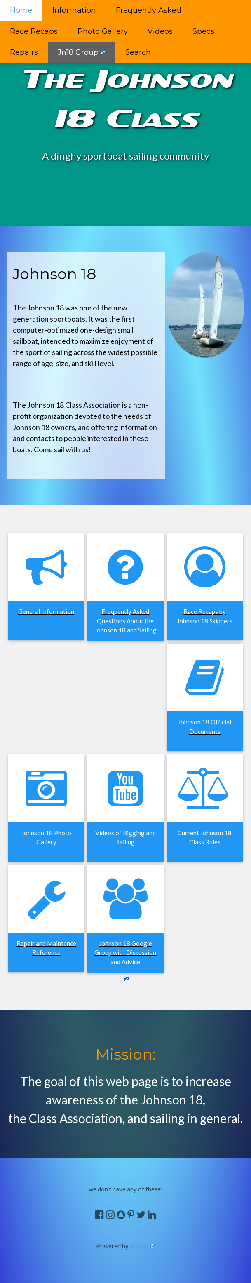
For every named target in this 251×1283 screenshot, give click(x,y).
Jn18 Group (78, 52)
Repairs (24, 52)
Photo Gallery (102, 31)
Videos (160, 31)
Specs (203, 31)
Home (21, 10)
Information (74, 10)
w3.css (139, 1246)
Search (138, 52)
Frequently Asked (148, 10)
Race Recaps (34, 31)
